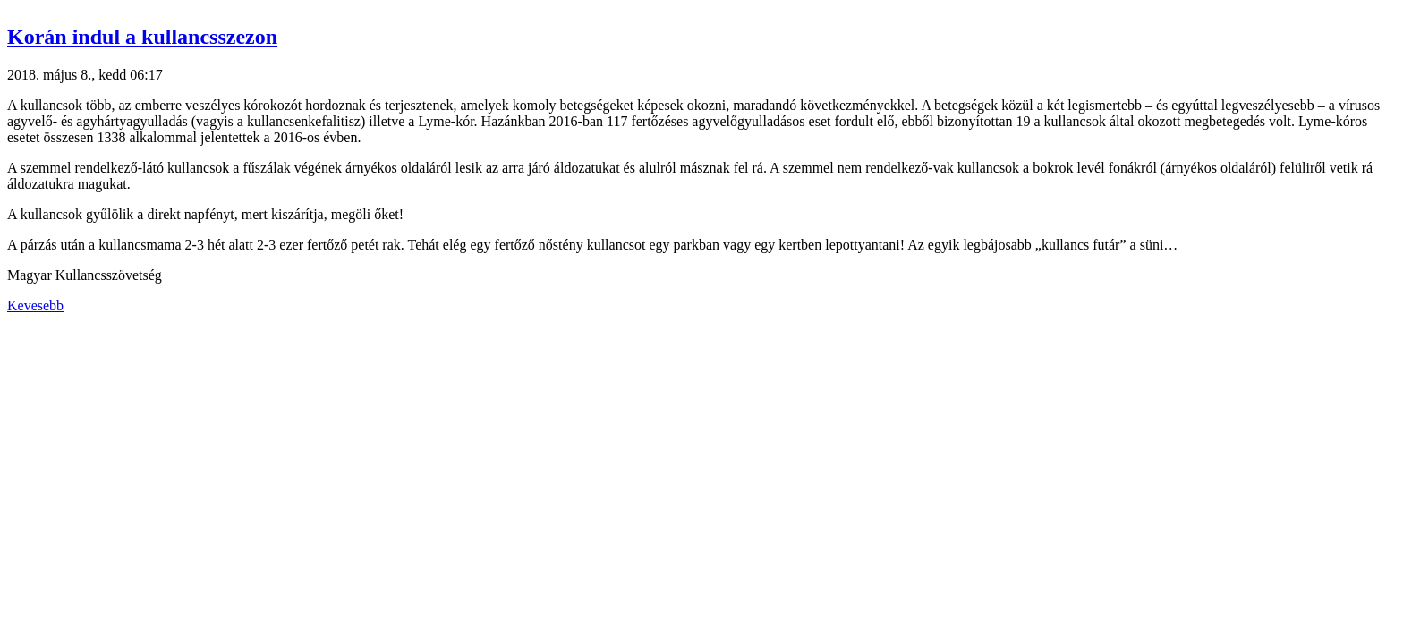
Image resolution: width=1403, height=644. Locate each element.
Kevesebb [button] (35, 305)
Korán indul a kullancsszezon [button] (142, 36)
